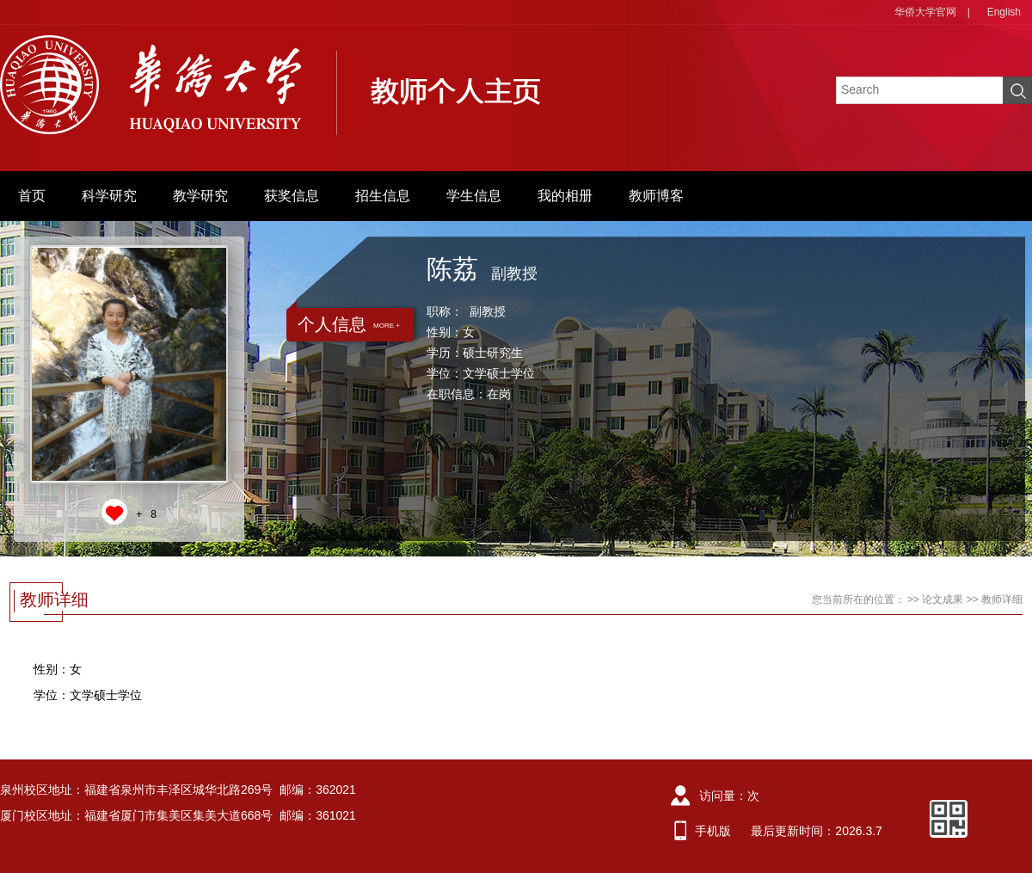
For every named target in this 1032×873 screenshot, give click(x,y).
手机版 (713, 831)
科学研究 (109, 195)
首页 (32, 195)
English (1004, 12)
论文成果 (942, 599)
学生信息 (473, 195)
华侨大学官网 (925, 12)
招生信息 (382, 195)
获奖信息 (291, 195)
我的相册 (565, 195)
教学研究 (200, 195)
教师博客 (656, 195)
